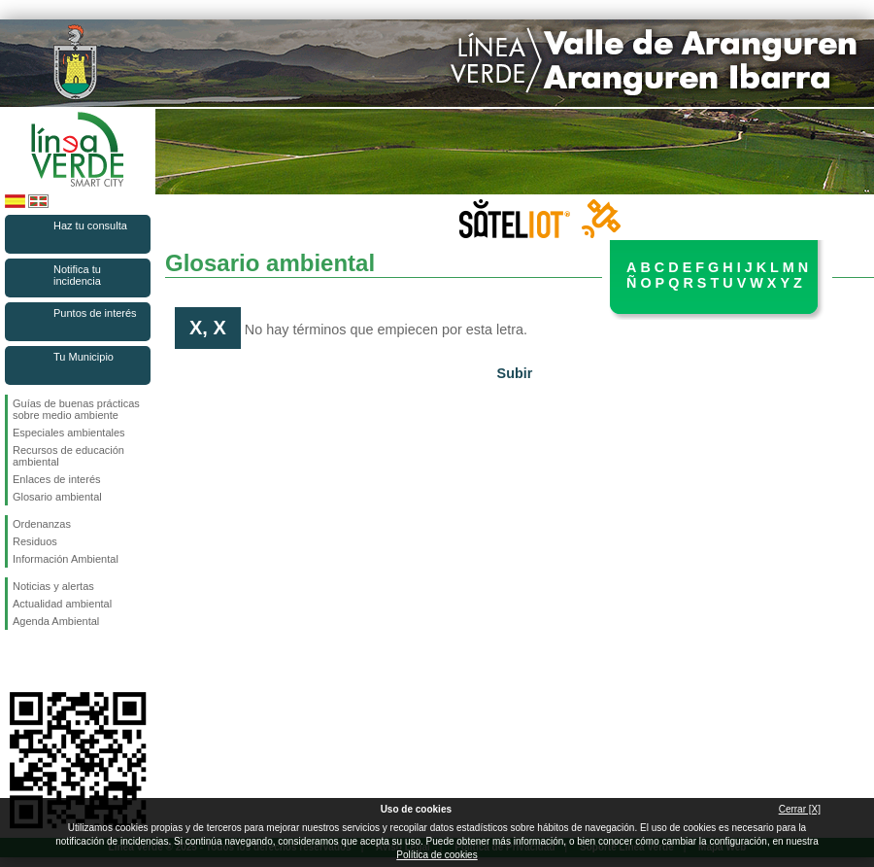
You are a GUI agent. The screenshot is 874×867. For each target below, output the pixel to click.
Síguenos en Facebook (16, 661)
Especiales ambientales (69, 432)
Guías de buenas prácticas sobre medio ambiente (76, 409)
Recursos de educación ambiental (68, 456)
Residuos (35, 541)
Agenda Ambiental (56, 621)
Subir (515, 373)
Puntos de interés (95, 313)
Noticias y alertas (53, 586)
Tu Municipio (83, 357)
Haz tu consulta (90, 225)
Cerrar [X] (800, 809)
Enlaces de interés (57, 479)
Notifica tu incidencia (77, 275)
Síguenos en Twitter (48, 661)
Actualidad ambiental (62, 603)
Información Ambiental (65, 559)
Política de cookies (436, 855)
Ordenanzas (42, 524)
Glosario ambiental (57, 497)
